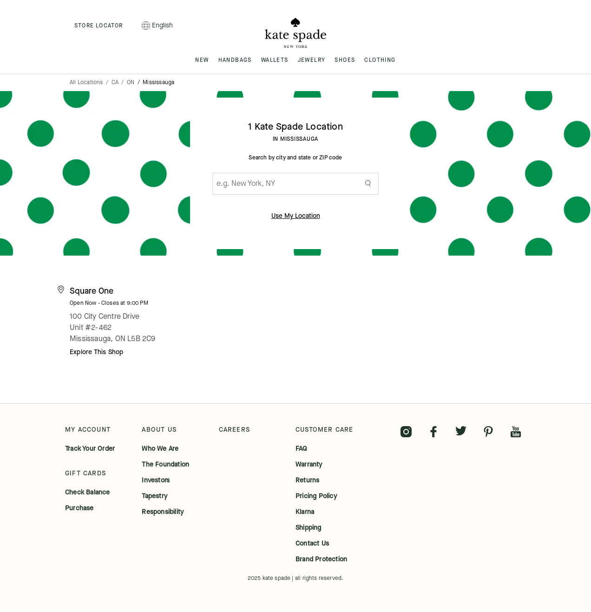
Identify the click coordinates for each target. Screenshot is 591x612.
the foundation (165, 465)
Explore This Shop (96, 352)
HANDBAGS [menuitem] (235, 60)
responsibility (163, 512)
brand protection (321, 559)
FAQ (302, 449)
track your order (90, 449)
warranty (309, 465)
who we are (160, 449)
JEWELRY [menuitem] (312, 60)
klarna (305, 512)
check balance (87, 492)
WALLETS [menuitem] (275, 60)
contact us (312, 544)
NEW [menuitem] (202, 60)
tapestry (154, 496)
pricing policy (316, 496)
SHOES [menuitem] (345, 60)
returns (307, 480)
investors (156, 480)
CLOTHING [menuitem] (379, 60)
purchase (79, 508)
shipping (309, 528)
